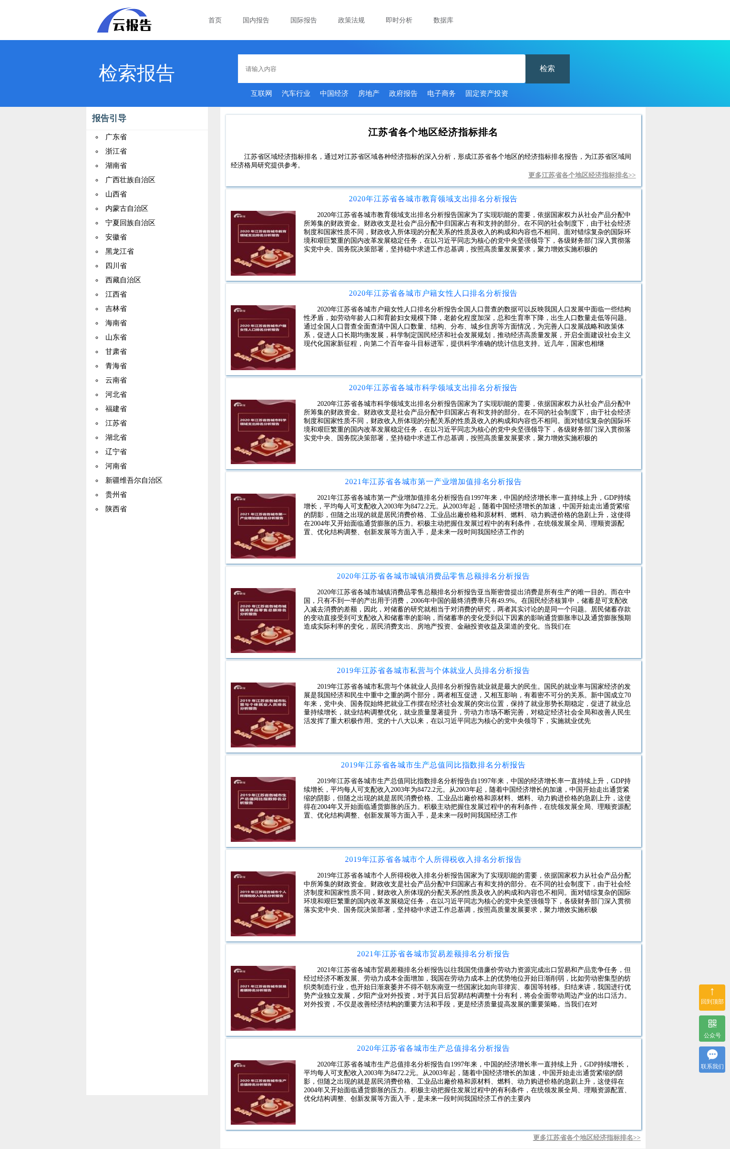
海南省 (116, 323)
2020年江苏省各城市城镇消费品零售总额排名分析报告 (433, 576)
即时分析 (399, 20)
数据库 (443, 20)
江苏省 (116, 423)
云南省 (116, 380)
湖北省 (116, 437)
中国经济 (334, 93)
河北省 (116, 394)
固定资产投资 (486, 93)
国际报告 (303, 20)
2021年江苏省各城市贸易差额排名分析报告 (433, 954)
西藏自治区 (123, 280)
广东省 (116, 137)
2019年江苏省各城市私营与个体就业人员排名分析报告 (433, 670)
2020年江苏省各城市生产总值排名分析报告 (433, 1048)
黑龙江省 (119, 251)
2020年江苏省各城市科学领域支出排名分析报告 (433, 387)
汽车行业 (296, 93)
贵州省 (116, 494)
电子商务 (441, 93)
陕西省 (116, 509)
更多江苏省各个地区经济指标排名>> (582, 175)
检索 (547, 68)
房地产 (369, 93)
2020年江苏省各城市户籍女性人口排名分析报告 (433, 293)
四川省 (116, 265)
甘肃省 (116, 351)
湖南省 (116, 165)
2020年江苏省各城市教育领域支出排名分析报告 (433, 199)
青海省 (116, 366)
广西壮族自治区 (130, 180)
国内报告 (256, 20)
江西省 (116, 294)
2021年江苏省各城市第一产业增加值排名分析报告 (433, 481)
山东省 (116, 337)
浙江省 (116, 151)
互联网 (261, 93)
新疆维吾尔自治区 (134, 480)
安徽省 (116, 237)
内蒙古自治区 (126, 208)
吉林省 (116, 308)
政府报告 (403, 93)
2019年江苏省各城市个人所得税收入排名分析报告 (433, 859)
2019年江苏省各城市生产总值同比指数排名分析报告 (433, 765)
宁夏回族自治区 (130, 223)
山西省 (116, 194)
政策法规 (351, 20)
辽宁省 (116, 451)
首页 (215, 20)
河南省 (116, 466)
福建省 (116, 409)
